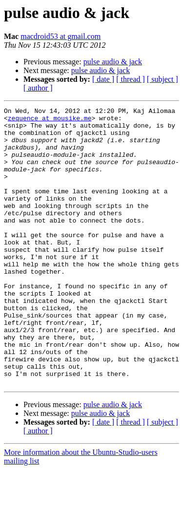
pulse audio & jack (112, 61)
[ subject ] (162, 79)
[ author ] (38, 88)
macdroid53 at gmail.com (60, 36)
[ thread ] (130, 79)
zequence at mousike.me (50, 120)
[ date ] (103, 79)
